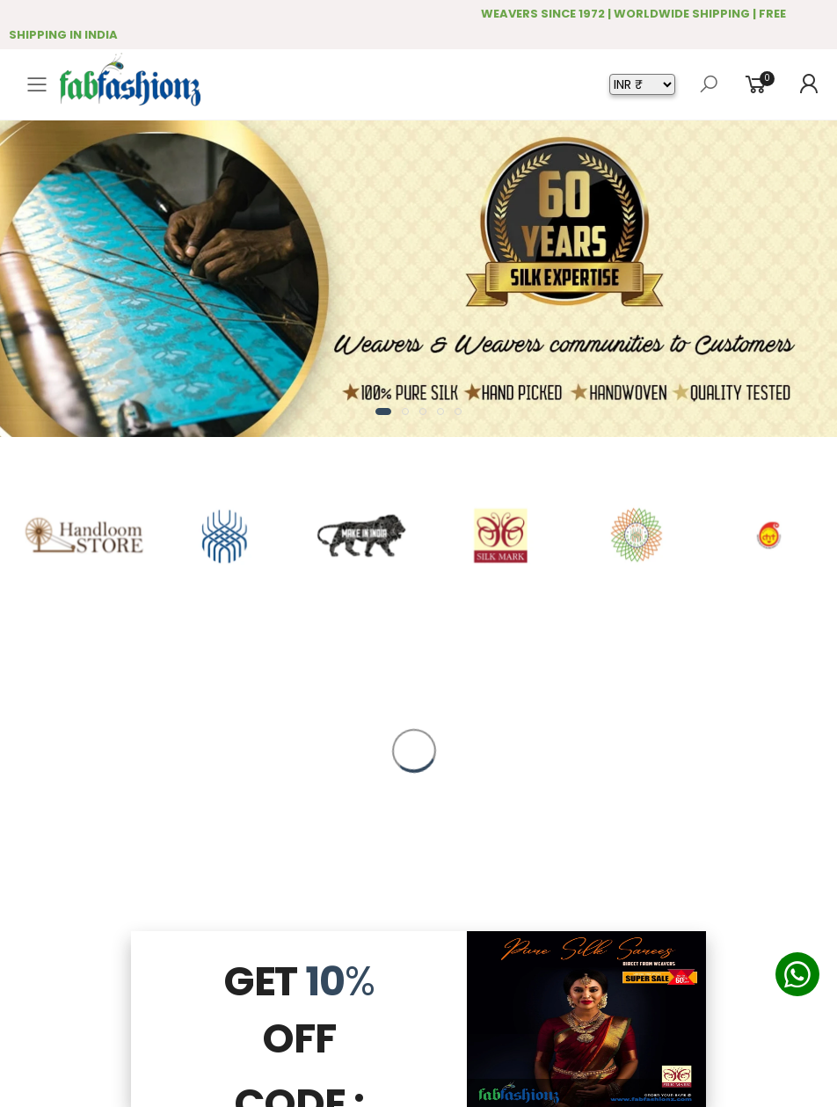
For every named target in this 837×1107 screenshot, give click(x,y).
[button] (383, 411)
